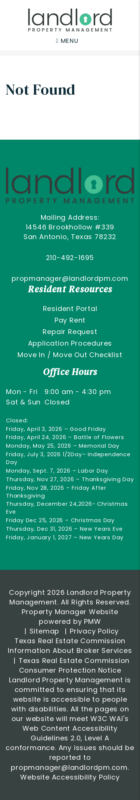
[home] (70, 19)
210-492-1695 (70, 257)
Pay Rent (70, 320)
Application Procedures (70, 343)
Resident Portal (70, 308)
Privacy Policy (94, 631)
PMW (92, 621)
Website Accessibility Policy (69, 777)
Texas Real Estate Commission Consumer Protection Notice (74, 665)
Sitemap (44, 631)
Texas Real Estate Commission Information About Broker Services (70, 645)
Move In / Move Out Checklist (70, 354)
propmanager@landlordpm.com (70, 278)
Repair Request (70, 331)
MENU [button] (67, 40)
